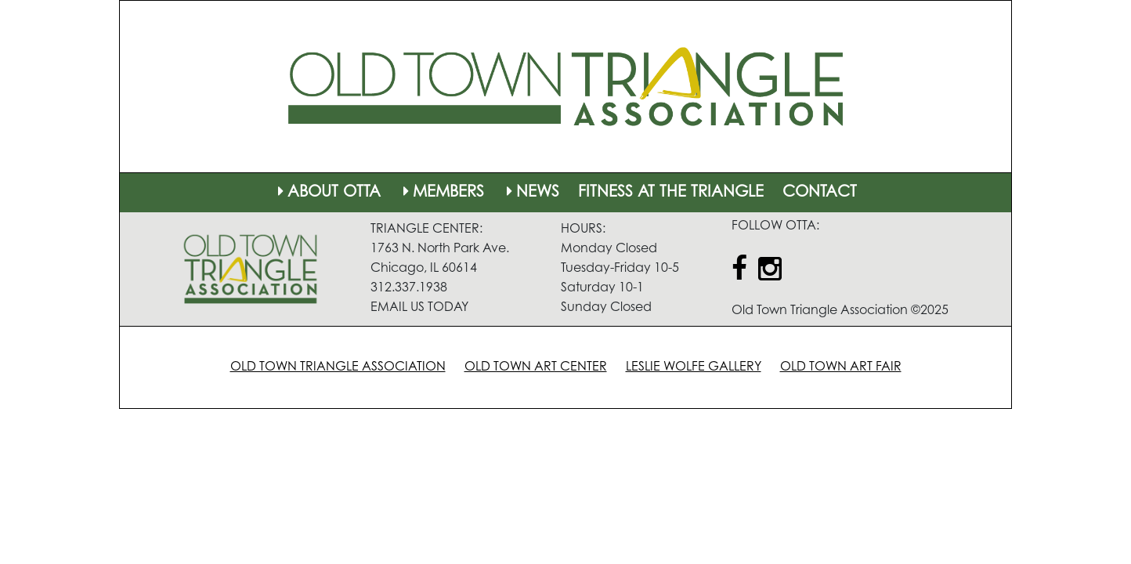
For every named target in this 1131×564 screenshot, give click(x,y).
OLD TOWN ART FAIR (841, 367)
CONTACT (819, 193)
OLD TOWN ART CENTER (535, 367)
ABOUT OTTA (327, 193)
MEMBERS (441, 193)
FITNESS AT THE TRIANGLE (671, 193)
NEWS (531, 193)
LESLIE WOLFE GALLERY (693, 367)
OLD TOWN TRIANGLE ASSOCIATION (338, 367)
